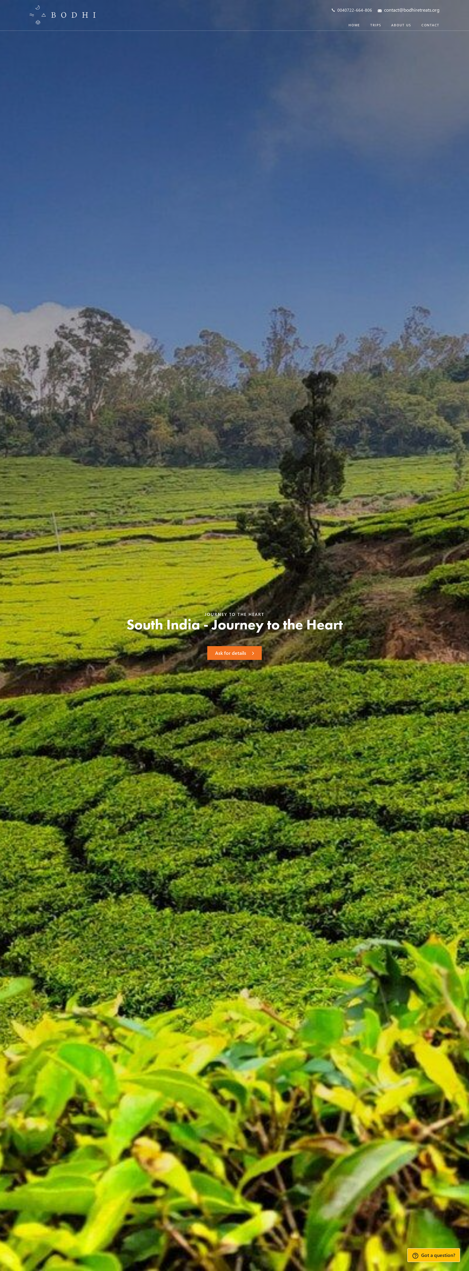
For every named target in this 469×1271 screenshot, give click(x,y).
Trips (375, 25)
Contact (430, 25)
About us (401, 25)
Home (354, 25)
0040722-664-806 (352, 10)
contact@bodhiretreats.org (408, 10)
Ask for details (234, 653)
